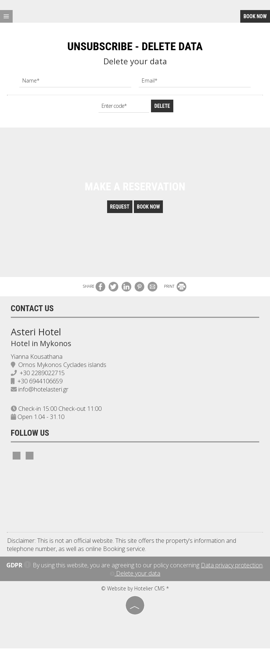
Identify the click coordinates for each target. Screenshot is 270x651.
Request (119, 209)
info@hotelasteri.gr (44, 392)
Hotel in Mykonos (41, 346)
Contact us (32, 310)
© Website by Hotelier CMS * (135, 590)
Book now (255, 16)
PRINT (175, 288)
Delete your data (135, 576)
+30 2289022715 (42, 375)
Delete (162, 106)
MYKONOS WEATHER (135, 499)
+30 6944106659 (40, 384)
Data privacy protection (232, 568)
